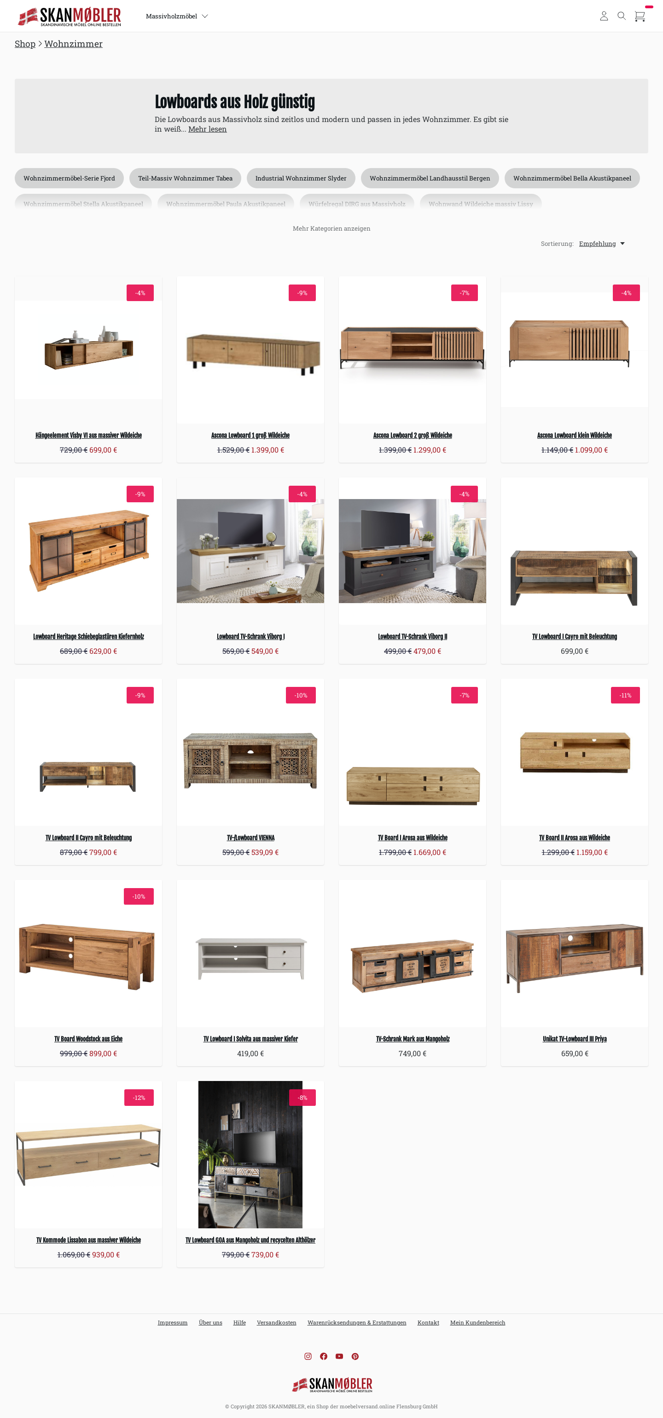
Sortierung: (557, 243)
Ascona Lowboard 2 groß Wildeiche (412, 435)
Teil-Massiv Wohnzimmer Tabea (185, 178)
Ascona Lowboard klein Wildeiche (574, 435)
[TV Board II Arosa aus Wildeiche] (574, 752)
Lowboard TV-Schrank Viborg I (251, 636)
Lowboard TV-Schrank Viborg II (412, 636)
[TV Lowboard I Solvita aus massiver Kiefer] (250, 953)
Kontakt (428, 1322)
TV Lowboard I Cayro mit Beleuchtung (574, 636)
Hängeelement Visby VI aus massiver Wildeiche (88, 435)
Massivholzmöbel (177, 16)
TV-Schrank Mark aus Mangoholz (412, 1039)
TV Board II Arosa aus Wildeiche (574, 838)
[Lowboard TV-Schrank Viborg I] (250, 551)
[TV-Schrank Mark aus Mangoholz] (412, 953)
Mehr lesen (207, 129)
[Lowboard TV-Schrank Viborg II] (412, 551)
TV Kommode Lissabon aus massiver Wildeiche (88, 1240)
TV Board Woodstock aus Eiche (88, 1039)
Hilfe (239, 1322)
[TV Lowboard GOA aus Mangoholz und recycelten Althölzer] (250, 1154)
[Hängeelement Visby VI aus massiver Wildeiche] (88, 350)
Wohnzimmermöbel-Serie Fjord (69, 178)
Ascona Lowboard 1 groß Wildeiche (250, 435)
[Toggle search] (622, 16)
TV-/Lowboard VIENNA (250, 838)
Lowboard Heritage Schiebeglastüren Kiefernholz (88, 636)
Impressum (173, 1322)
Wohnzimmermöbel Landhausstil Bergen (430, 178)
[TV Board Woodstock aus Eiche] (88, 953)
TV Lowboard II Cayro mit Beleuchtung (89, 838)
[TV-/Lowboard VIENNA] (250, 752)
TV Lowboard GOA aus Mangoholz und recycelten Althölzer (250, 1240)
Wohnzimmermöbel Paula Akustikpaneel (225, 204)
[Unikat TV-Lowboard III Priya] (574, 953)
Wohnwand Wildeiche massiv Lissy (481, 204)
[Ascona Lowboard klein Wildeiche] (574, 350)
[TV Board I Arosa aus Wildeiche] (412, 752)
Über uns (210, 1322)
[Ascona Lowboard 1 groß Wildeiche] (250, 350)
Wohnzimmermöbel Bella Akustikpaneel (572, 178)
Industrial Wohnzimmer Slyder (301, 178)
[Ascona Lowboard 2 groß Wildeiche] (412, 350)
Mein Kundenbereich (478, 1322)
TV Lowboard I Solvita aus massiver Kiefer (251, 1039)
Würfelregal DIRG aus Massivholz (357, 204)
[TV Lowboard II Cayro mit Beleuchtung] (88, 752)
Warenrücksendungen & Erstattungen (357, 1322)
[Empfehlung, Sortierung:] (602, 243)
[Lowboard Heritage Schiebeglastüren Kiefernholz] (88, 551)
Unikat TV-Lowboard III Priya (575, 1039)
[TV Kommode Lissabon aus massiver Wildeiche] (88, 1154)
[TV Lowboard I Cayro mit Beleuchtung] (574, 551)
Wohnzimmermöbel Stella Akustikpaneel (83, 204)
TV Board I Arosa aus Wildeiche (413, 838)
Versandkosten (277, 1322)
